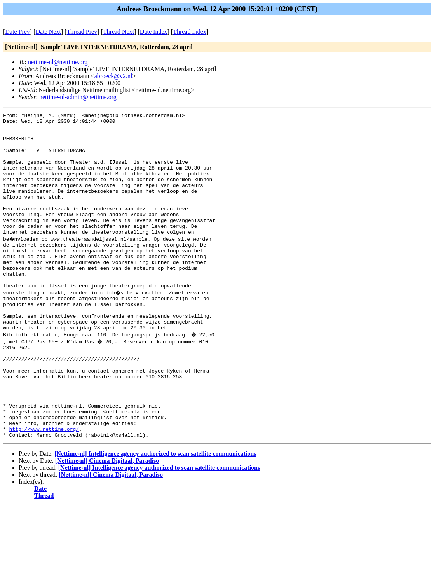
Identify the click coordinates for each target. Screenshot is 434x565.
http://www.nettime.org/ (44, 487)
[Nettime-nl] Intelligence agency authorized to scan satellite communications (155, 513)
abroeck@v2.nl (113, 76)
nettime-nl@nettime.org (58, 62)
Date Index (153, 31)
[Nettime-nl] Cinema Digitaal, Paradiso (107, 520)
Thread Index (189, 31)
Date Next (48, 31)
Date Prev (17, 31)
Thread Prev (81, 31)
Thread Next (118, 31)
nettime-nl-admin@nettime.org (78, 97)
